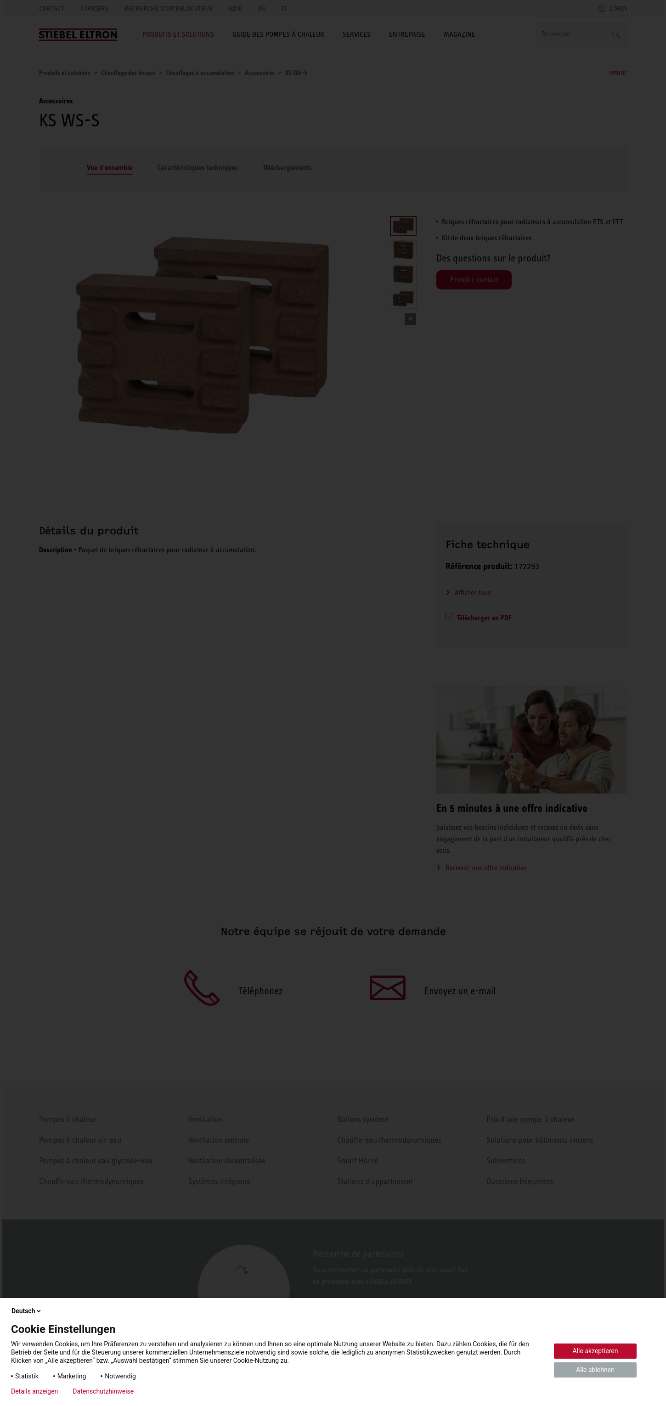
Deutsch (26, 1311)
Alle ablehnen (595, 1369)
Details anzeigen (34, 1391)
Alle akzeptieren (595, 1351)
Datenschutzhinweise (103, 1391)
